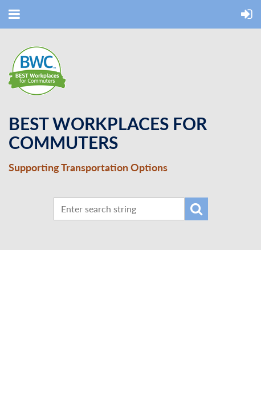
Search (196, 209)
